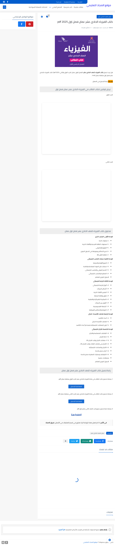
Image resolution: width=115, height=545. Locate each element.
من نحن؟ (58, 2)
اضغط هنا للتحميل (76, 386)
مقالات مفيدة (78, 7)
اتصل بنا (80, 2)
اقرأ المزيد (61, 529)
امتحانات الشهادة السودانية (38, 7)
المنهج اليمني (57, 7)
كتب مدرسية (68, 7)
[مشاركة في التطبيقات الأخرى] (65, 441)
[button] (100, 441)
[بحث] (4, 7)
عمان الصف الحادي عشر (104, 16)
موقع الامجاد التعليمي (99, 5)
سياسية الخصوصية (69, 2)
